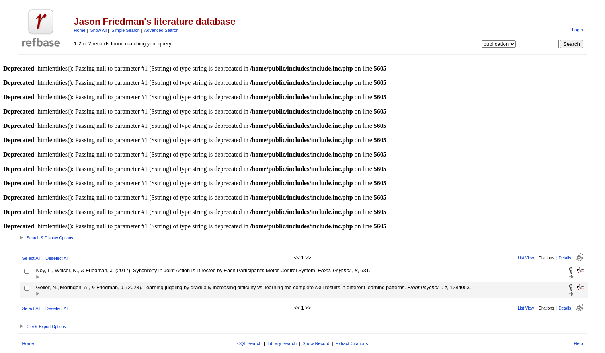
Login (577, 29)
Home (80, 30)
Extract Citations (352, 343)
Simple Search (125, 30)
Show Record (315, 343)
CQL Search (249, 343)
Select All (31, 258)
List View (526, 258)
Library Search (282, 343)
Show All (98, 30)
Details (564, 258)
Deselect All (56, 258)
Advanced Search (161, 30)
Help (578, 343)
